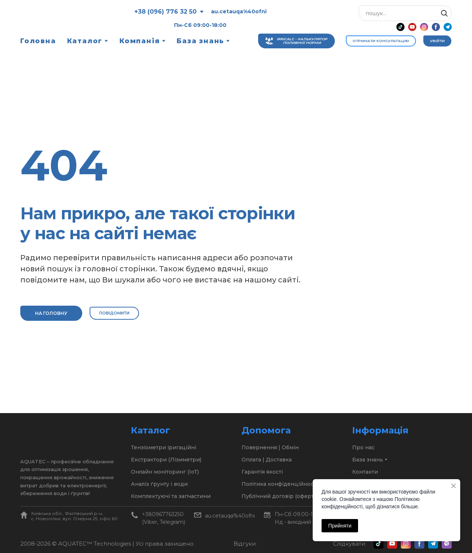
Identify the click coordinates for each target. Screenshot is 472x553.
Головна (38, 41)
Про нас (363, 447)
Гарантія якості (262, 471)
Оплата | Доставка (267, 459)
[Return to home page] (58, 18)
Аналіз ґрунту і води (159, 484)
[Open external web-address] (278, 544)
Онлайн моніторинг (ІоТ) (165, 471)
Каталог (85, 41)
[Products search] (405, 13)
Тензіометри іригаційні (163, 447)
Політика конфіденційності (279, 484)
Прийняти (339, 526)
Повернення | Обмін (270, 447)
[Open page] (24, 515)
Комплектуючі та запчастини (171, 496)
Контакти (365, 471)
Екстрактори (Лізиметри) (166, 459)
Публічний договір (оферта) (280, 496)
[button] (444, 13)
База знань (200, 41)
